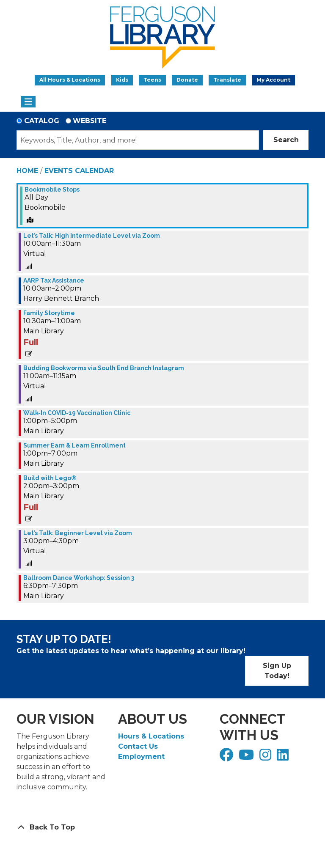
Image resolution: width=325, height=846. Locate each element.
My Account (273, 80)
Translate (227, 80)
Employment (141, 757)
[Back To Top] (162, 827)
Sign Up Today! (277, 671)
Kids (122, 80)
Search (286, 140)
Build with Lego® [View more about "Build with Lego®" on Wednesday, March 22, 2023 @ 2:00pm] (50, 478)
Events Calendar (79, 171)
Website (89, 121)
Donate (187, 80)
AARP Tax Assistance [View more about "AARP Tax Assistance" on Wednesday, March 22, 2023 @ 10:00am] (53, 280)
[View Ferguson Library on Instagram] (266, 757)
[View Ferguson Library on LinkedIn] (284, 757)
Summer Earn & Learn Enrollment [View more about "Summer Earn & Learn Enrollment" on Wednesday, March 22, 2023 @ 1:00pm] (74, 445)
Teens (152, 80)
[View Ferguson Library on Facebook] (227, 757)
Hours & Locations (151, 736)
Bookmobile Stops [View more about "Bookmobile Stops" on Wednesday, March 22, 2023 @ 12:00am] (52, 189)
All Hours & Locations (69, 80)
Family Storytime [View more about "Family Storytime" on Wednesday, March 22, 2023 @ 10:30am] (49, 313)
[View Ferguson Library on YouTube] (247, 757)
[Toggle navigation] (28, 102)
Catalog (41, 121)
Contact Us (138, 746)
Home (27, 171)
